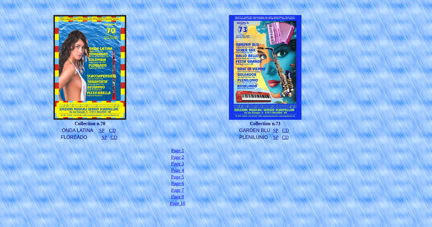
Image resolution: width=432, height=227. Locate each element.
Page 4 (177, 170)
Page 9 (177, 196)
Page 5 (177, 176)
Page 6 (177, 183)
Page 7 (177, 190)
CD (112, 130)
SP (101, 130)
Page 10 (177, 203)
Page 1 (177, 150)
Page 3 (177, 163)
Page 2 (177, 157)
